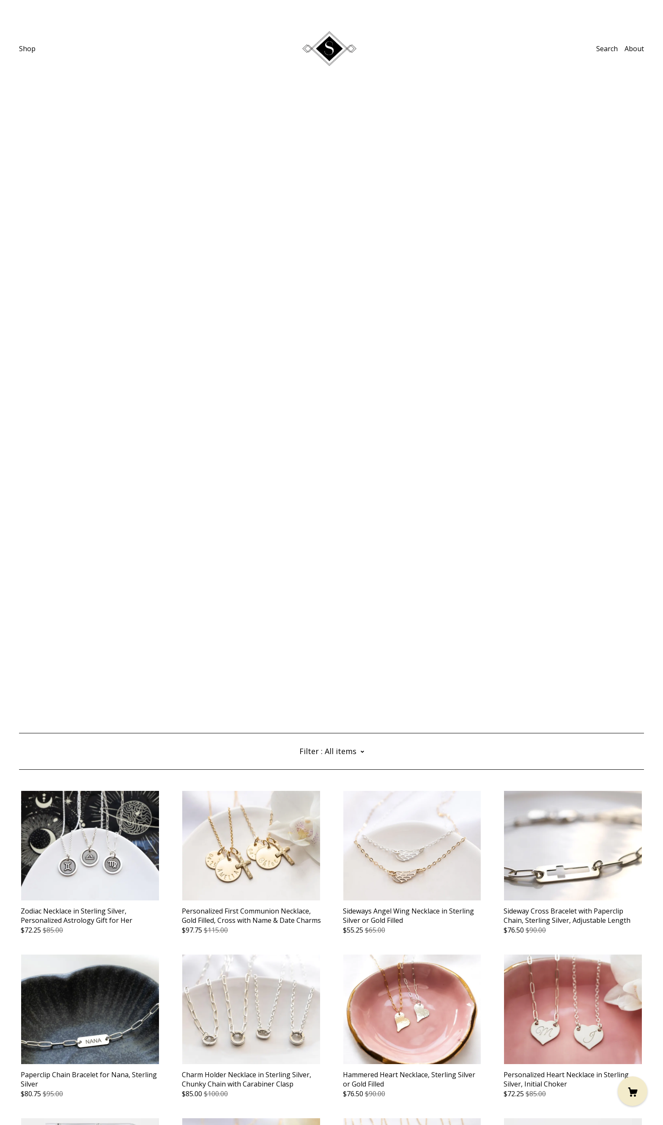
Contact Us (36, 1068)
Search (607, 48)
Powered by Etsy (45, 1101)
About (634, 48)
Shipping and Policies (52, 1078)
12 (381, 1012)
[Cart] (632, 1091)
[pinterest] (34, 1054)
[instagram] (22, 1054)
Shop (27, 48)
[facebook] (47, 1054)
